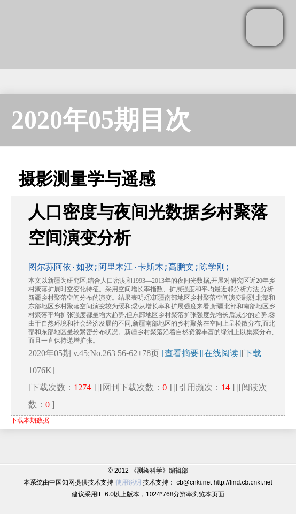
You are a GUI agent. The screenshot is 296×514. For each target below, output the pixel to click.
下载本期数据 (30, 420)
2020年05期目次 (101, 119)
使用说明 (128, 482)
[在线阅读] (221, 353)
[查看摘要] (181, 353)
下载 (252, 353)
